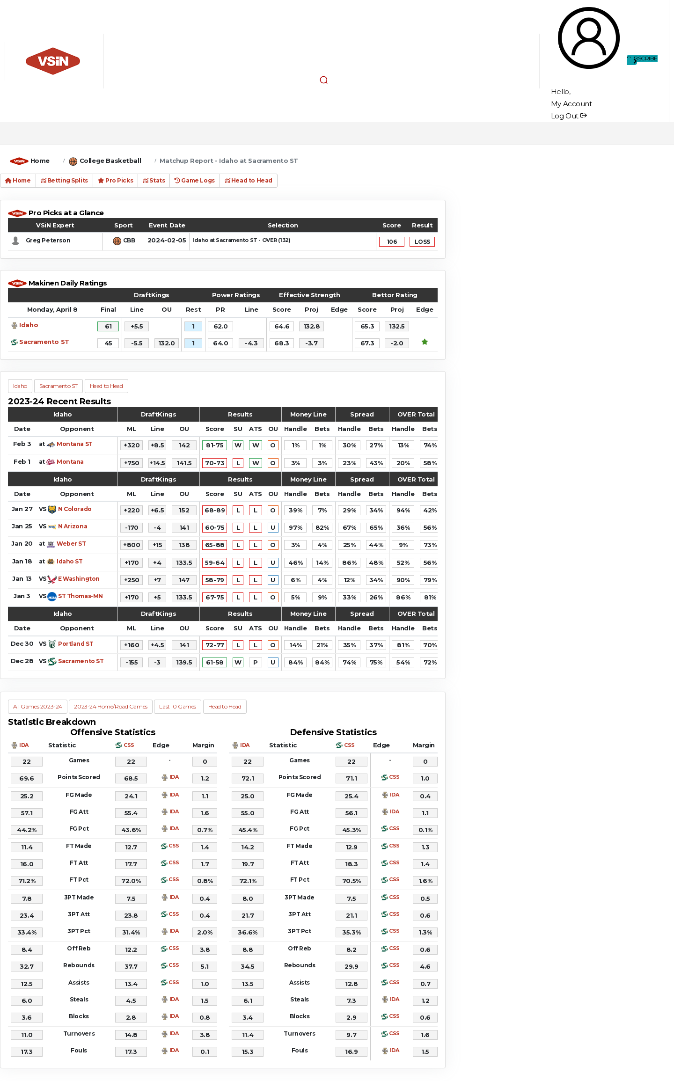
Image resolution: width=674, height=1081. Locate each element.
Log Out (569, 115)
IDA (24, 745)
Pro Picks (115, 180)
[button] (324, 79)
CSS (129, 745)
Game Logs (194, 180)
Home (40, 160)
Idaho (28, 325)
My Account (571, 103)
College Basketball (110, 160)
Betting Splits (64, 180)
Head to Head (248, 180)
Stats (154, 180)
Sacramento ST (44, 341)
